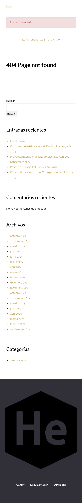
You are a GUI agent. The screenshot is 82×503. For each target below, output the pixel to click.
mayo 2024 (16, 261)
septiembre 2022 (20, 329)
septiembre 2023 (20, 298)
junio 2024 (16, 256)
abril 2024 (16, 267)
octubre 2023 (18, 293)
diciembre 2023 (19, 282)
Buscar (10, 100)
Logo (9, 6)
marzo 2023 (17, 318)
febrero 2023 (17, 324)
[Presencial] (30, 40)
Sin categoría (18, 360)
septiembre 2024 (20, 241)
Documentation (39, 484)
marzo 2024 (17, 272)
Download (60, 484)
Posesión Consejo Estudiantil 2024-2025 (34, 167)
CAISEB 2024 (18, 141)
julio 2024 (16, 251)
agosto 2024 (17, 246)
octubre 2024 (18, 235)
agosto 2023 (17, 303)
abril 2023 (16, 313)
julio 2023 (16, 308)
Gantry (20, 484)
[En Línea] (47, 40)
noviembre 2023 (19, 287)
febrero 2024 (17, 277)
